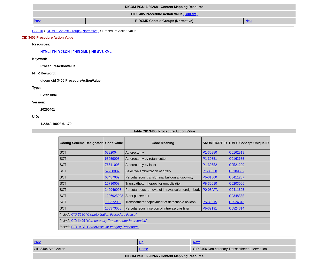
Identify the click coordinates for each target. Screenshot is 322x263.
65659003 (112, 158)
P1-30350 (210, 152)
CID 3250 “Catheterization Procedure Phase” (104, 214)
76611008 (112, 165)
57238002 (112, 171)
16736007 (112, 183)
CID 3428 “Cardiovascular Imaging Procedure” (105, 227)
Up (141, 242)
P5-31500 (210, 177)
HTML (44, 51)
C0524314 (236, 208)
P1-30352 (210, 165)
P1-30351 (210, 158)
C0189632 (236, 171)
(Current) (190, 14)
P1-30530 (210, 171)
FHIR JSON (61, 51)
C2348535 (236, 196)
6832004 (111, 152)
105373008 (113, 208)
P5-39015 (210, 202)
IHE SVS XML (101, 51)
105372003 (113, 202)
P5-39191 (210, 208)
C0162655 (236, 158)
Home (143, 249)
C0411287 (236, 177)
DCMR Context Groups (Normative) (73, 31)
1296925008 (114, 196)
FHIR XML (80, 51)
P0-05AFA (210, 189)
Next (248, 21)
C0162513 (236, 152)
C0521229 (236, 165)
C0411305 (236, 189)
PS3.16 (37, 31)
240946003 (113, 189)
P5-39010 (210, 183)
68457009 (112, 177)
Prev (37, 21)
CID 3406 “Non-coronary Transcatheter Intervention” (109, 220)
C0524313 (236, 202)
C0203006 (236, 183)
